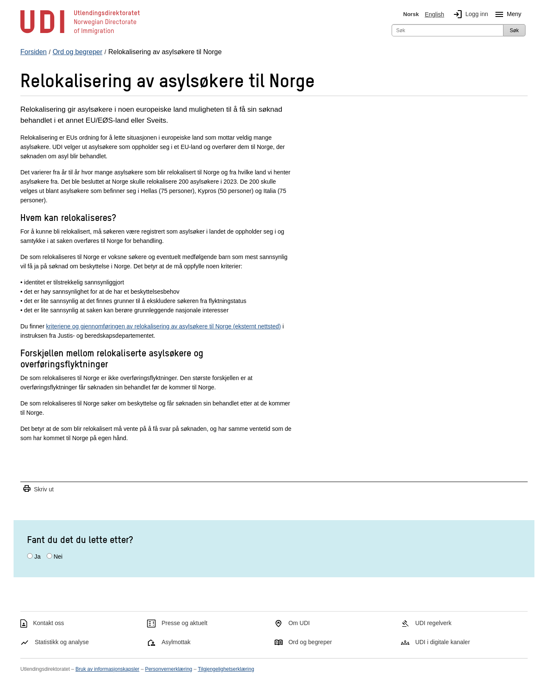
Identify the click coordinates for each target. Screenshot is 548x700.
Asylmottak (175, 642)
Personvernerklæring (168, 669)
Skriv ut (38, 489)
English (434, 14)
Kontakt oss (48, 623)
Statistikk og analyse (62, 642)
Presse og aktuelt (184, 623)
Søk (514, 30)
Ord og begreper (310, 642)
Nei (57, 556)
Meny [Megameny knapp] (506, 14)
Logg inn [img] (469, 14)
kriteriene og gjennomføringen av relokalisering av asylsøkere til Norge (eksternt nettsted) (163, 326)
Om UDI (299, 623)
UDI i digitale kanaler (442, 642)
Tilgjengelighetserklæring (226, 669)
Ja (37, 556)
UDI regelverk (433, 623)
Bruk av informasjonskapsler (107, 669)
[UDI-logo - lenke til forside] (80, 33)
